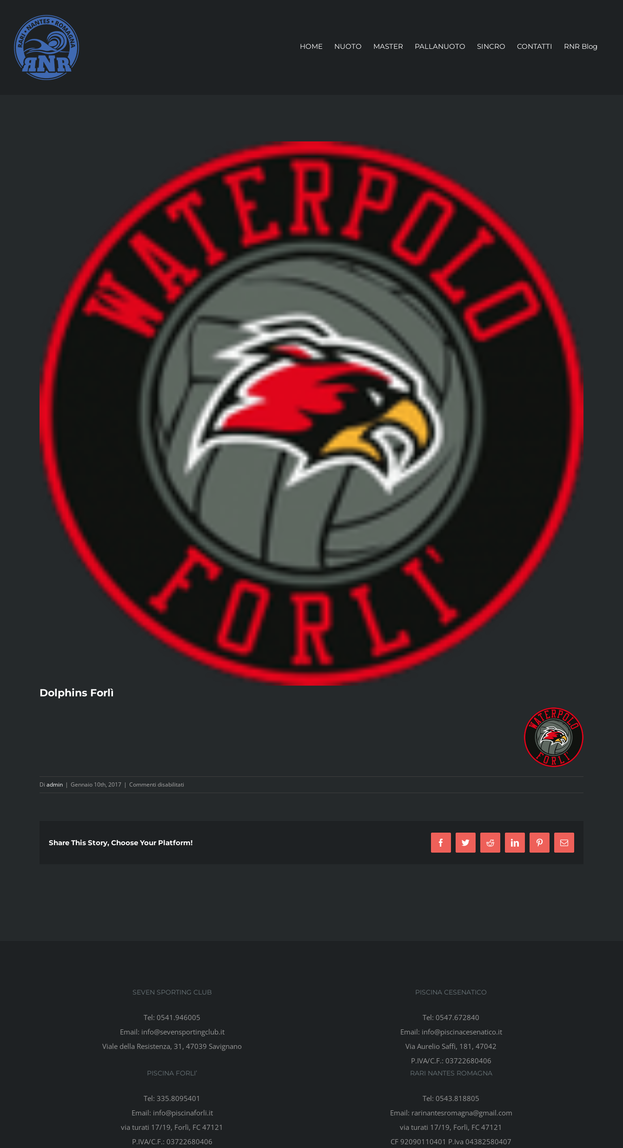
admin (54, 784)
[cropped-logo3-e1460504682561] (311, 413)
